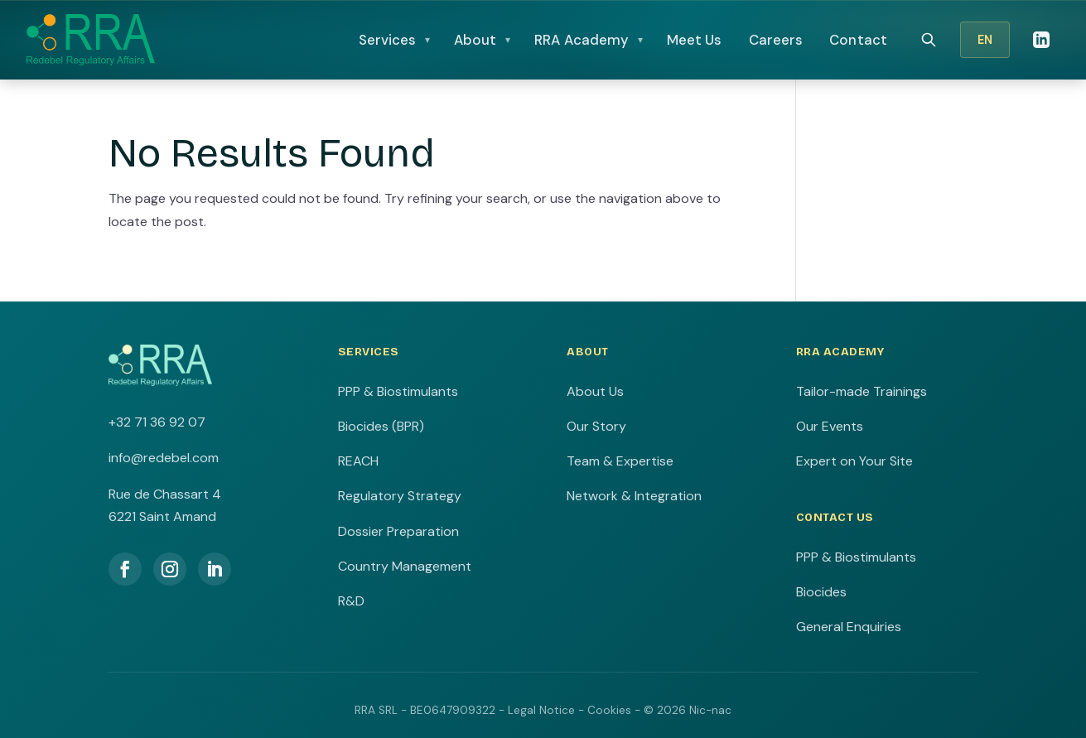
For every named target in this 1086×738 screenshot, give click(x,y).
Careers (776, 40)
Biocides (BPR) (381, 426)
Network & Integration (634, 495)
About (475, 40)
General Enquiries (848, 626)
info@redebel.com (164, 457)
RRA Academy (581, 40)
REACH (358, 461)
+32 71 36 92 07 (157, 422)
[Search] (928, 40)
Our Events (829, 426)
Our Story (596, 426)
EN (984, 39)
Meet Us (694, 40)
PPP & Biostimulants (398, 391)
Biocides (821, 592)
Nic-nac (710, 710)
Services (388, 40)
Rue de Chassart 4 (165, 494)
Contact (858, 40)
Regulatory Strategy (399, 495)
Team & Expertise (620, 461)
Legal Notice (541, 710)
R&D (351, 601)
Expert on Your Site (854, 461)
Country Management (404, 566)
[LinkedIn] (1041, 40)
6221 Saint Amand (162, 516)
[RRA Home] (91, 39)
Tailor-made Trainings (861, 391)
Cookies (609, 710)
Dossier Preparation (398, 531)
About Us (595, 391)
